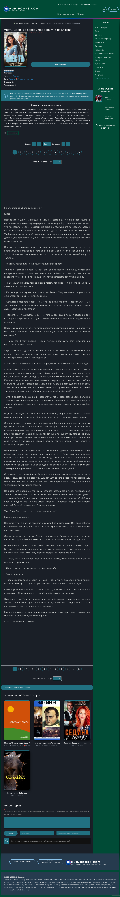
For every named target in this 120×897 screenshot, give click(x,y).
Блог (80, 14)
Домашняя (100, 63)
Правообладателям (22, 862)
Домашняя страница (67, 5)
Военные (99, 46)
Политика (99, 42)
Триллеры (99, 50)
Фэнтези (99, 75)
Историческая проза (104, 53)
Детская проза (102, 27)
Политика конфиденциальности (50, 862)
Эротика (99, 67)
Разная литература (104, 38)
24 (79, 152)
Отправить (10, 833)
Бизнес (98, 35)
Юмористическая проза (103, 58)
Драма (98, 71)
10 (68, 152)
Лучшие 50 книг (89, 5)
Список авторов (65, 14)
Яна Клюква (14, 76)
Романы (42, 23)
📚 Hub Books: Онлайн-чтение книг (26, 23)
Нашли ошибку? (37, 33)
